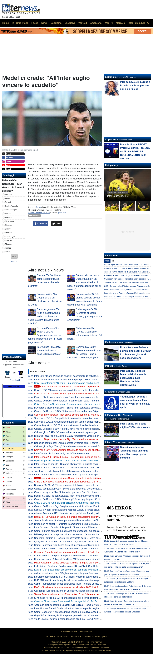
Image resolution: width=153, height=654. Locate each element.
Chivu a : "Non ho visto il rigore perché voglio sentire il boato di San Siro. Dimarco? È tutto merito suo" (90, 393)
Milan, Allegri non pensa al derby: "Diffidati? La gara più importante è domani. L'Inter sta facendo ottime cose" (91, 562)
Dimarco (8, 225)
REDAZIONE (62, 637)
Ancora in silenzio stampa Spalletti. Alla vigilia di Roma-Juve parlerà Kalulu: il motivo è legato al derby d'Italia (90, 605)
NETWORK (50, 637)
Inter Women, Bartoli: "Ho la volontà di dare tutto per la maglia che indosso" (73, 608)
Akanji (7, 198)
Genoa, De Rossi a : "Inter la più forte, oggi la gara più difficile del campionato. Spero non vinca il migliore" (92, 499)
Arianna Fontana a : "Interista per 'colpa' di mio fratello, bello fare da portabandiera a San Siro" (85, 513)
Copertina (110, 139)
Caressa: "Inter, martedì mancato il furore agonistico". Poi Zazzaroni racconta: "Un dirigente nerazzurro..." (89, 601)
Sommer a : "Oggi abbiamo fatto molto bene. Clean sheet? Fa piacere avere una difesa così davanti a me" (91, 450)
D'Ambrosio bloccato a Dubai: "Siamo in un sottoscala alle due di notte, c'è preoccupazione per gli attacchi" (84, 282)
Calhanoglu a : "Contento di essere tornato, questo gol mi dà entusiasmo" (75, 432)
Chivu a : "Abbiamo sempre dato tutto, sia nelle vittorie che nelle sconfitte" (74, 390)
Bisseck (8, 244)
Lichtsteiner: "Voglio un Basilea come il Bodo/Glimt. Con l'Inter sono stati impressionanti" (80, 566)
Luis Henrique (11, 210)
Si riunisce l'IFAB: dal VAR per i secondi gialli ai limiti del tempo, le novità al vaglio (76, 598)
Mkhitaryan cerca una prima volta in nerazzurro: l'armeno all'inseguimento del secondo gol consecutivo (87, 534)
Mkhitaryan (9, 221)
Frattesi (8, 248)
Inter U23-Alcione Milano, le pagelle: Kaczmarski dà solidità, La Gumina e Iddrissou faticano (82, 376)
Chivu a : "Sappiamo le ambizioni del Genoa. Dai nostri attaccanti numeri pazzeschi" (83, 481)
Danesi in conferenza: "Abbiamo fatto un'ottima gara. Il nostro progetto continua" (76, 443)
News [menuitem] (44, 23)
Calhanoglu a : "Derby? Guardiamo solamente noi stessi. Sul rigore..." (72, 446)
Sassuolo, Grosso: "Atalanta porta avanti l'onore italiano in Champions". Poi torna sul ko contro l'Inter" (87, 520)
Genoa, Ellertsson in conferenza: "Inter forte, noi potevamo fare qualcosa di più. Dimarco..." (81, 397)
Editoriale (110, 77)
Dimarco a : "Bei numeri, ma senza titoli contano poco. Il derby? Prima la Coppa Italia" (91, 439)
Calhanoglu (10, 236)
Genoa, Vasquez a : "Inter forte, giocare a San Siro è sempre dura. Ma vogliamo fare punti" (83, 492)
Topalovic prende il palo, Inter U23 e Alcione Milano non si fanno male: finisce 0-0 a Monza (81, 471)
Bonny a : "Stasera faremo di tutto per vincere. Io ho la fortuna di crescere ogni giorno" (84, 485)
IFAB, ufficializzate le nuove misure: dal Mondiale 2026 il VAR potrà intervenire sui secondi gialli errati (87, 587)
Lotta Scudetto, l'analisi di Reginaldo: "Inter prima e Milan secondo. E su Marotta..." (77, 527)
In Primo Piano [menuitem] (20, 23)
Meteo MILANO (14, 386)
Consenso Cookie (69, 632)
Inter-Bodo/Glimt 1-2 (117, 196)
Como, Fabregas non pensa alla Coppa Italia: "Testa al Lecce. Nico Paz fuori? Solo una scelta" (83, 584)
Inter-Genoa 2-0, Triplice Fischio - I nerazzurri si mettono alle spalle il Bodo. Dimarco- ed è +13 (86, 457)
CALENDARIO (76, 637)
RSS (105, 637)
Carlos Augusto (11, 206)
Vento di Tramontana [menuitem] (90, 23)
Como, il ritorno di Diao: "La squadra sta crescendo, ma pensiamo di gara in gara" (76, 531)
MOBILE (98, 637)
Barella (8, 213)
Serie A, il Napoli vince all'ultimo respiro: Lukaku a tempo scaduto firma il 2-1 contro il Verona (82, 510)
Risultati (14, 261)
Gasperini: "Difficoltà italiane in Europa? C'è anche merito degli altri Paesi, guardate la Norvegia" (84, 591)
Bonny (7, 229)
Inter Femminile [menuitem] (136, 23)
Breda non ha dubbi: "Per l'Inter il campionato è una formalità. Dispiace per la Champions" (81, 524)
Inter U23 (110, 442)
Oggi (107, 261)
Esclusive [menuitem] (69, 23)
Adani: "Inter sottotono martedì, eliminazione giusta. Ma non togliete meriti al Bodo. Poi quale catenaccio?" (89, 548)
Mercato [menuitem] (120, 23)
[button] (14, 256)
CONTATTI (88, 637)
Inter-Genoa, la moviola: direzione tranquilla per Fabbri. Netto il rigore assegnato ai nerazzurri (83, 379)
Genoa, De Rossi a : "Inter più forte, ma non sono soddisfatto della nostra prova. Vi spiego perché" (87, 429)
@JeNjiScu (62, 213)
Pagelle (109, 366)
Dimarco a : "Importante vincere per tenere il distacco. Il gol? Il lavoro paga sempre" (45, 335)
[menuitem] (148, 23)
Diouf (7, 252)
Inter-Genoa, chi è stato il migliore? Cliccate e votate (61, 453)
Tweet (56, 223)
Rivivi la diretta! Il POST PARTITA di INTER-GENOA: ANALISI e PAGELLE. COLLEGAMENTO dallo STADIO (91, 467)
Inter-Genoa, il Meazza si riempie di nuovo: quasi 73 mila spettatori (49, 350)
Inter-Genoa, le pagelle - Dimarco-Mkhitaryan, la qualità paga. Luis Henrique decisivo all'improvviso (86, 464)
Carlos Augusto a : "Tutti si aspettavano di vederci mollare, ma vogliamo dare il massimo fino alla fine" (44, 316)
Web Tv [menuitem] (108, 23)
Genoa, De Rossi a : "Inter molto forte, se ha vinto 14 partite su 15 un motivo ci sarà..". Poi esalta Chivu (91, 411)
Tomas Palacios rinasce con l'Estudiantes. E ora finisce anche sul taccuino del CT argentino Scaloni (86, 594)
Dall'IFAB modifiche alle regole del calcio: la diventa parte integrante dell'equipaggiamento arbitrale (90, 580)
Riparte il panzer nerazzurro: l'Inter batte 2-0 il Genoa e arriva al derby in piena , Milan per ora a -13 (92, 460)
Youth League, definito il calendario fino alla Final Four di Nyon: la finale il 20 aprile (77, 619)
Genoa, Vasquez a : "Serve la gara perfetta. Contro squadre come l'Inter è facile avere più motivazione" (91, 488)
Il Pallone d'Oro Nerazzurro (120, 415)
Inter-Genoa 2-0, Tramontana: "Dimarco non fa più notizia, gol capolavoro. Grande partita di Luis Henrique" (93, 386)
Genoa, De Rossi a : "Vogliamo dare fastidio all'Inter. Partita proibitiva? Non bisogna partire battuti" (87, 506)
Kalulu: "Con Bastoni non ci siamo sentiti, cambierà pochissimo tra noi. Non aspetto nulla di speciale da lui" (90, 569)
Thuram (8, 233)
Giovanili (110, 391)
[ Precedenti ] (14, 380)
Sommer (8, 194)
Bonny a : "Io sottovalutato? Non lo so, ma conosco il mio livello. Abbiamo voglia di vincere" (84, 495)
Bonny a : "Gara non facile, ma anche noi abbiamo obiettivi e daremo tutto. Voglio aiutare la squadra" (88, 517)
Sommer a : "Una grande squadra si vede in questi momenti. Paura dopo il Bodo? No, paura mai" (88, 422)
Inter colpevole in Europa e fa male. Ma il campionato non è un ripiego (135, 85)
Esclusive (110, 342)
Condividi (40, 223)
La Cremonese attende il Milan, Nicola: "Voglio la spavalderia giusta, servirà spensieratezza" (82, 576)
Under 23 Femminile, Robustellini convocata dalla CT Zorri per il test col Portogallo (77, 538)
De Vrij (8, 202)
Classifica (8, 422)
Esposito (8, 240)
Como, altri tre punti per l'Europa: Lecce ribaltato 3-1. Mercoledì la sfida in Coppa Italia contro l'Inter (86, 555)
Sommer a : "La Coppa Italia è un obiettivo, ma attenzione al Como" (71, 418)
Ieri (113, 261)
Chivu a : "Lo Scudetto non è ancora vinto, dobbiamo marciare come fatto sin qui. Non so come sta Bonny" (91, 404)
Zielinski (8, 217)
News (38, 207)
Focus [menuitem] (34, 23)
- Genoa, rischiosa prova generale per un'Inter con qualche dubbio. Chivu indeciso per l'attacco (90, 615)
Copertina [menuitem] (55, 23)
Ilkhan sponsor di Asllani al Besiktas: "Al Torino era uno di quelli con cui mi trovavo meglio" (81, 559)
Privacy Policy (85, 632)
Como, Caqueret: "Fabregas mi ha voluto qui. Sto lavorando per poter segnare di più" (78, 612)
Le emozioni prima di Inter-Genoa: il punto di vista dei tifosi (67, 478)
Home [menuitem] (5, 23)
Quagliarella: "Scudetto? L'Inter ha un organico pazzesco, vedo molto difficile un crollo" (79, 541)
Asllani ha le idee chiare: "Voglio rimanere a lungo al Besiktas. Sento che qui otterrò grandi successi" (86, 573)
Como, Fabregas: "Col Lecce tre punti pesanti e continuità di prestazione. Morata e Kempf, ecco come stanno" (91, 545)
